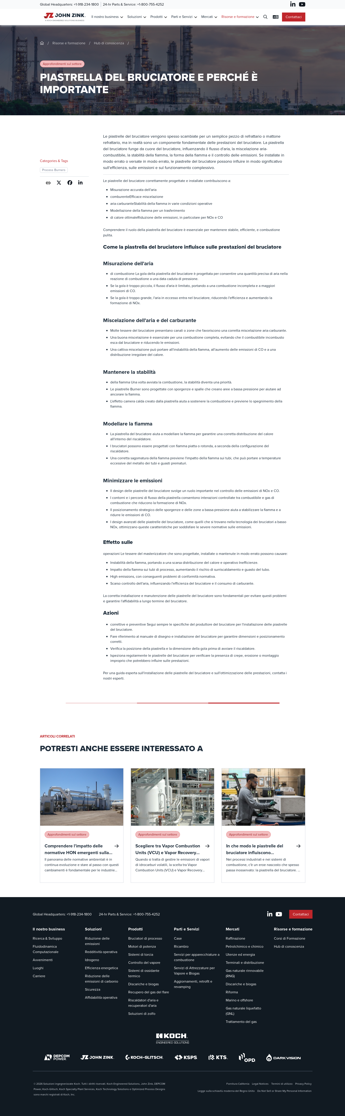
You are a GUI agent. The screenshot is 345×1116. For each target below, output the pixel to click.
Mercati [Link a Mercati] (207, 16)
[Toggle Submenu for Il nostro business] (121, 17)
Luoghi (38, 968)
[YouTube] (302, 4)
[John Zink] (97, 1057)
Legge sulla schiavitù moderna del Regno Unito (226, 1091)
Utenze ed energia (240, 954)
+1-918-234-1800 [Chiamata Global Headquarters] (86, 4)
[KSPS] (186, 1057)
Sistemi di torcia (140, 954)
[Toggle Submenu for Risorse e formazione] (257, 17)
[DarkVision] (283, 1057)
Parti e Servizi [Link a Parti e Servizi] (182, 16)
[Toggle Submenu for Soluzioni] (144, 17)
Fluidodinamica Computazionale (46, 949)
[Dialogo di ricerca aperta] (265, 17)
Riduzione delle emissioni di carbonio (101, 978)
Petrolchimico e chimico (244, 946)
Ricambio (181, 946)
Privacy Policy (303, 1084)
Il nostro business (49, 929)
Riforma (232, 992)
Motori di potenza (142, 946)
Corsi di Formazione (289, 938)
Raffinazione (235, 938)
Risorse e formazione (68, 43)
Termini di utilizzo (282, 1084)
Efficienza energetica (101, 968)
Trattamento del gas (241, 1021)
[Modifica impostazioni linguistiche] (275, 17)
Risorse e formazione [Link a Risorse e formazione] (237, 16)
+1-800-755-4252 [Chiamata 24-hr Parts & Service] (150, 4)
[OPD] (247, 1057)
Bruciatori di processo (145, 938)
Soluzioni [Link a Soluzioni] (134, 16)
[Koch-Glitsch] (144, 1057)
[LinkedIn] (292, 4)
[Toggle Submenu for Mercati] (215, 17)
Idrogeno (92, 959)
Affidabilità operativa (101, 997)
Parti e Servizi (186, 929)
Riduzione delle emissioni (97, 941)
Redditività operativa (101, 951)
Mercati (232, 929)
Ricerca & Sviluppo (47, 938)
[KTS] (218, 1057)
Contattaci (294, 16)
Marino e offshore (239, 1000)
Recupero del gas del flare (148, 992)
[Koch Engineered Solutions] (172, 1038)
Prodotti (135, 929)
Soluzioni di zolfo (141, 1013)
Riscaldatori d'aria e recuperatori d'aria (143, 1003)
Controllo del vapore (144, 962)
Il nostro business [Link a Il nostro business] (105, 16)
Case (178, 938)
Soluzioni (93, 929)
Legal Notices (260, 1084)
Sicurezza (92, 989)
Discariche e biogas (143, 984)
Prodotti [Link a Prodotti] (156, 16)
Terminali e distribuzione (245, 962)
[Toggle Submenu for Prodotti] (165, 17)
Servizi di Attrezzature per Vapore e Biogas (194, 970)
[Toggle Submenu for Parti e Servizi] (195, 17)
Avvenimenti (43, 959)
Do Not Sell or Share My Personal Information (284, 1091)
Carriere (39, 976)
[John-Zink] (42, 43)
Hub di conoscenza (109, 43)
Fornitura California (237, 1084)
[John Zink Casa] (64, 17)
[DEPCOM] (56, 1057)
